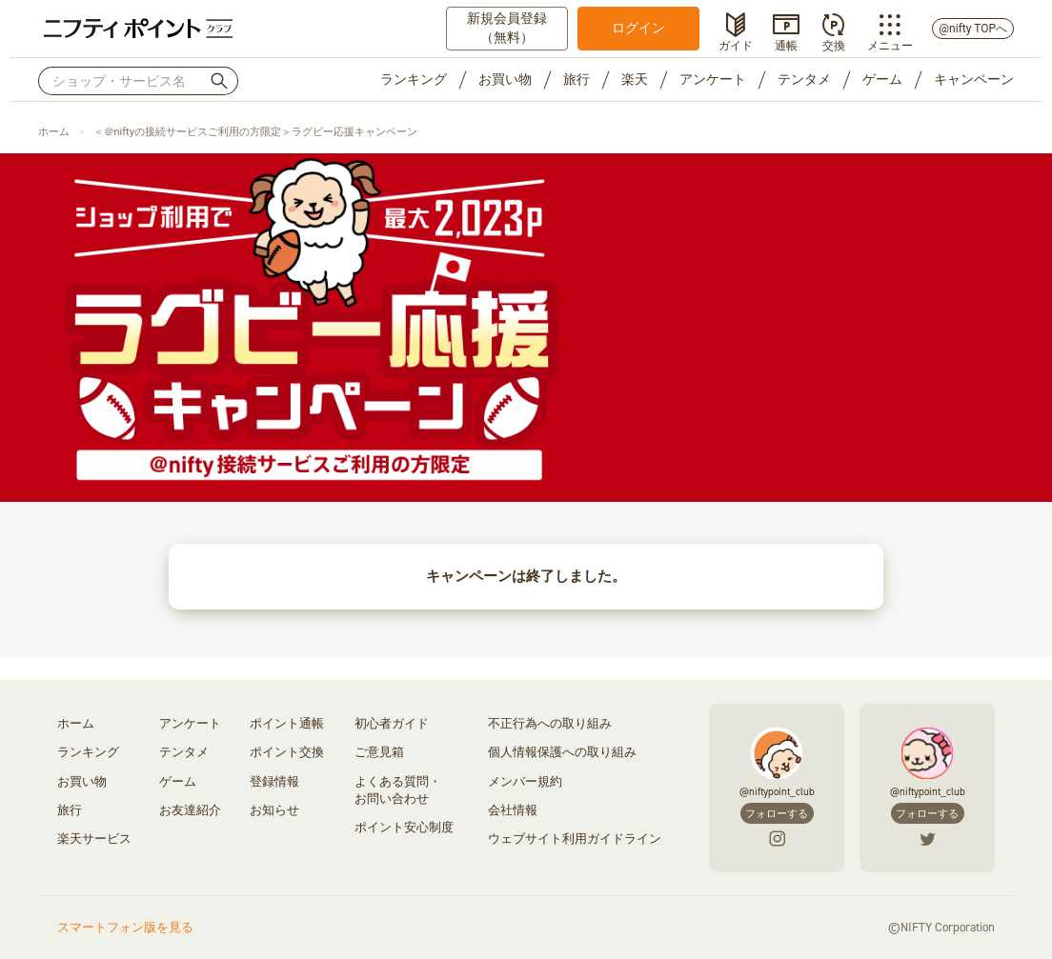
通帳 (786, 44)
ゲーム (882, 79)
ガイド (735, 44)
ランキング (413, 79)
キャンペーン (974, 79)
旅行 (576, 79)
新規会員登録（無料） (507, 27)
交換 (833, 44)
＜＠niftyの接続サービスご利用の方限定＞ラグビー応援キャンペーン (255, 132)
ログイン (638, 27)
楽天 (634, 79)
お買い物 (505, 79)
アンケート (712, 79)
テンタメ (804, 79)
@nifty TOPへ (973, 28)
